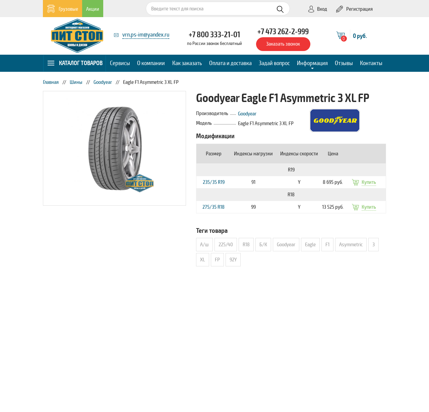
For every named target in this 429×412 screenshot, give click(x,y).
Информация (312, 63)
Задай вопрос (274, 63)
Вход (317, 9)
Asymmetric (351, 244)
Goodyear (103, 82)
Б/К (263, 244)
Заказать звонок (283, 44)
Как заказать (187, 63)
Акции (92, 9)
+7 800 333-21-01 (214, 35)
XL (202, 259)
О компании (151, 63)
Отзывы (344, 63)
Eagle (310, 244)
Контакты (371, 63)
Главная (51, 82)
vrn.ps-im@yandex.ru (145, 34)
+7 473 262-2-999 (283, 32)
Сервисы (120, 63)
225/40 (226, 244)
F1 (327, 244)
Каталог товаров (75, 63)
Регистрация (354, 9)
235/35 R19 (214, 182)
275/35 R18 (213, 207)
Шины (76, 82)
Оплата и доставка (230, 63)
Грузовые (62, 9)
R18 (246, 244)
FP (217, 259)
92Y (233, 259)
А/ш (204, 244)
